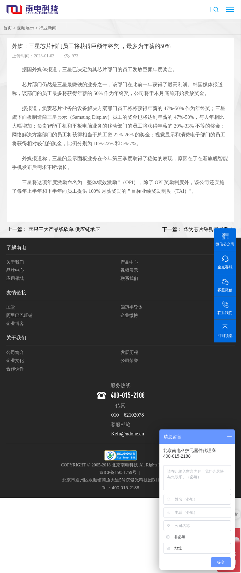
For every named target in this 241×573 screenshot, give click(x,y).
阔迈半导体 (131, 307)
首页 (7, 28)
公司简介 (15, 352)
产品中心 (129, 262)
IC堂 (10, 307)
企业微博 (129, 315)
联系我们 (129, 278)
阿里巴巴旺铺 (19, 315)
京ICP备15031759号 (118, 472)
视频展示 (25, 28)
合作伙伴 (15, 368)
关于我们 (15, 262)
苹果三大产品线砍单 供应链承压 (64, 229)
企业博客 (15, 323)
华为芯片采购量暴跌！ (209, 229)
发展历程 (129, 352)
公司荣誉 (129, 360)
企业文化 (15, 360)
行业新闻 (47, 28)
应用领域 (15, 278)
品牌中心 (15, 270)
